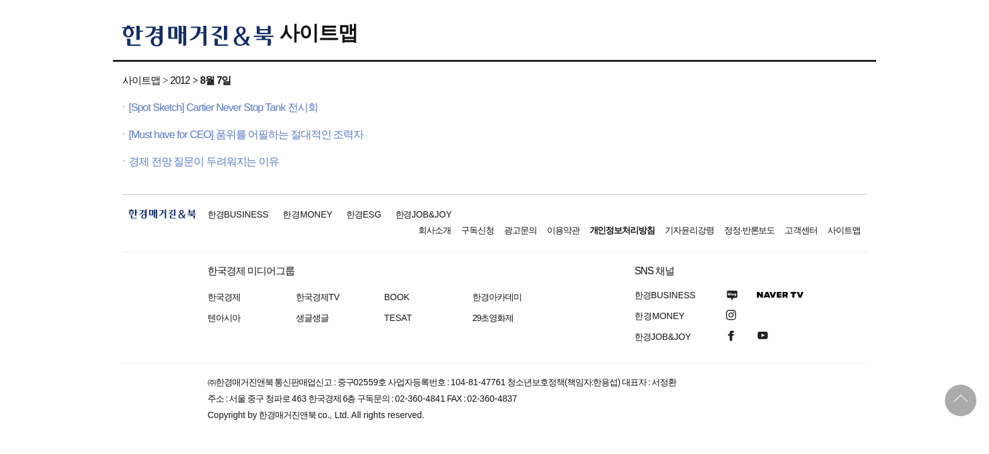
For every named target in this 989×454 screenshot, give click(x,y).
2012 (180, 80)
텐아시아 (224, 318)
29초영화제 (492, 318)
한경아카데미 (497, 297)
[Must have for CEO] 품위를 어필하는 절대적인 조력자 (246, 135)
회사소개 (434, 230)
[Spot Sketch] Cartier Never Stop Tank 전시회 (223, 108)
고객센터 (801, 230)
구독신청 (477, 230)
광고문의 (520, 230)
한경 (238, 214)
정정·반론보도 (749, 230)
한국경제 (224, 297)
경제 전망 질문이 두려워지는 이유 (204, 162)
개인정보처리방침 (622, 230)
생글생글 (312, 318)
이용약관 (563, 230)
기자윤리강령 (689, 230)
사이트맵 (318, 32)
